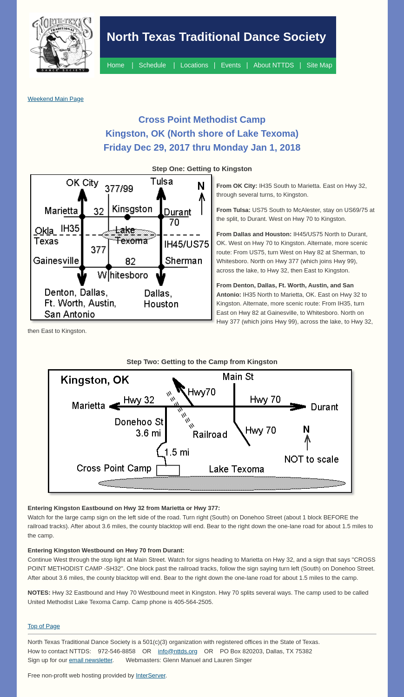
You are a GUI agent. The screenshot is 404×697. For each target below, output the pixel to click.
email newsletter (90, 660)
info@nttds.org (178, 651)
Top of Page (44, 626)
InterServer (151, 675)
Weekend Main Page (56, 98)
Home (115, 65)
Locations (194, 65)
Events (231, 65)
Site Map (320, 65)
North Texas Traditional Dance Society (216, 37)
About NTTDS (273, 65)
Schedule (153, 65)
